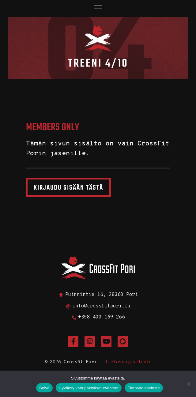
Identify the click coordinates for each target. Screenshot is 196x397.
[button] (98, 10)
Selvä (44, 388)
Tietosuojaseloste (128, 362)
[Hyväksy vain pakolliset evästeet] (188, 384)
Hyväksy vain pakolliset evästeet (89, 388)
